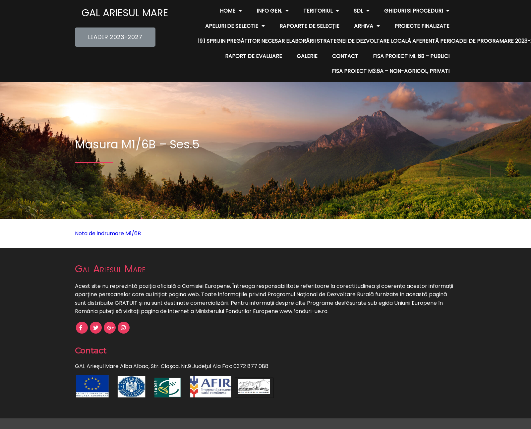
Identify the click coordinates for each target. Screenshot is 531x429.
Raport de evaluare (253, 56)
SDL (362, 11)
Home (231, 11)
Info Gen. (273, 11)
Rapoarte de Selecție (309, 26)
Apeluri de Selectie (235, 26)
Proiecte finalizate (421, 26)
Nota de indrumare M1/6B (108, 233)
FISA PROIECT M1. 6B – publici (411, 56)
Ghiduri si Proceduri (416, 11)
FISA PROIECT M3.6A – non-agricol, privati (390, 71)
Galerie (307, 56)
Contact (345, 56)
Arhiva (367, 26)
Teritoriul (321, 11)
